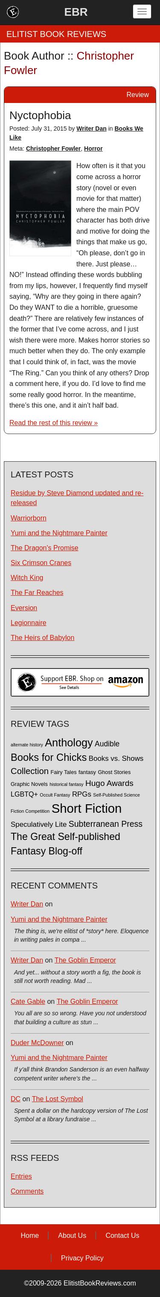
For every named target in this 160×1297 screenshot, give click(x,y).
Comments (27, 1191)
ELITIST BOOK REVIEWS (56, 34)
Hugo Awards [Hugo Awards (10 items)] (109, 783)
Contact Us (122, 1235)
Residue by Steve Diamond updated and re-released (77, 497)
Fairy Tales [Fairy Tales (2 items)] (63, 772)
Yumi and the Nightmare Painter (59, 533)
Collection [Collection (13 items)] (30, 771)
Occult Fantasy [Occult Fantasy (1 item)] (55, 794)
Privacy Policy (82, 1258)
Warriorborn (29, 518)
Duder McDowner (37, 1042)
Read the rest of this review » (53, 422)
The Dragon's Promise (45, 547)
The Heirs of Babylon (42, 637)
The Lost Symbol (57, 1099)
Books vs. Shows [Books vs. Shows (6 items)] (116, 758)
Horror (93, 148)
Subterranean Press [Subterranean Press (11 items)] (106, 823)
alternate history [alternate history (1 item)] (27, 744)
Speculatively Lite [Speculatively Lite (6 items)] (39, 824)
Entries (21, 1176)
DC (15, 1099)
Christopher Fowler (53, 148)
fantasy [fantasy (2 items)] (87, 772)
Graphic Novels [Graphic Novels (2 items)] (29, 784)
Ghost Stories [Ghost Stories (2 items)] (114, 772)
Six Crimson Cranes (41, 562)
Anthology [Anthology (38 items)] (69, 742)
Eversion (24, 607)
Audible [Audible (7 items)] (107, 744)
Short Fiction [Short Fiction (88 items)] (87, 808)
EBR (76, 12)
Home (29, 1235)
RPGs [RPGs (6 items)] (81, 794)
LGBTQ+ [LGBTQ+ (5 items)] (24, 794)
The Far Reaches (37, 592)
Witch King (27, 577)
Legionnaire (29, 622)
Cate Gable (28, 1001)
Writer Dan (91, 128)
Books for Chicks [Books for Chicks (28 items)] (49, 757)
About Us (72, 1235)
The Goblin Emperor (85, 960)
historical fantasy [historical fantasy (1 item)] (66, 784)
